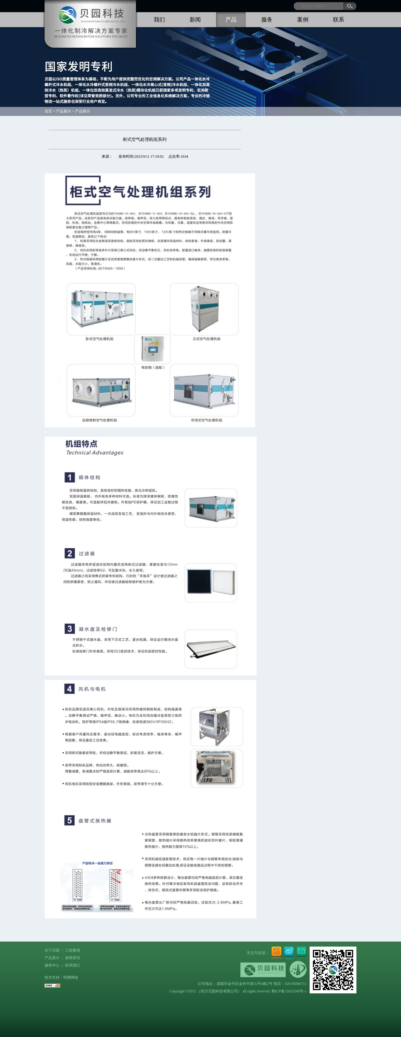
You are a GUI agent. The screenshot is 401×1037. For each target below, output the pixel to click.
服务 (267, 20)
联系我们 (72, 965)
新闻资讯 (72, 958)
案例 (302, 20)
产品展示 (52, 958)
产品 (231, 20)
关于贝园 (52, 950)
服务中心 (52, 965)
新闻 (195, 20)
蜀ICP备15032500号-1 (289, 991)
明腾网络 (70, 977)
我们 (159, 20)
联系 (338, 20)
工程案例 (72, 950)
